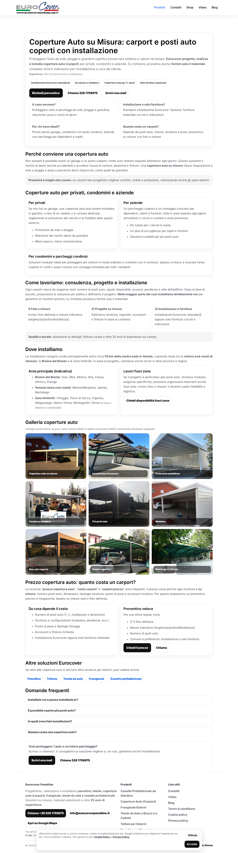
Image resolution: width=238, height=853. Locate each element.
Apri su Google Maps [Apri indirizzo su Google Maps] (42, 823)
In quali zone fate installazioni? (50, 721)
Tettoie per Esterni (133, 824)
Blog (171, 803)
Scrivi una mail (115, 93)
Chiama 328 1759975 (83, 93)
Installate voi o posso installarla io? (53, 699)
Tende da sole (73, 678)
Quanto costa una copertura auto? (52, 732)
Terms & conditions (181, 808)
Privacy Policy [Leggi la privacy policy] (121, 836)
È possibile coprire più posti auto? (52, 710)
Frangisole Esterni (133, 807)
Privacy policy (178, 820)
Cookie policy (177, 814)
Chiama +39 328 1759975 (46, 813)
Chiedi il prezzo (137, 647)
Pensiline (34, 678)
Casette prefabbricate (126, 678)
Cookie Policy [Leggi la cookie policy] (102, 836)
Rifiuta (192, 835)
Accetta (192, 844)
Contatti (173, 791)
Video (172, 797)
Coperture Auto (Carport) (138, 801)
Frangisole (96, 678)
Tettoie (52, 678)
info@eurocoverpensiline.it (90, 813)
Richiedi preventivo (46, 93)
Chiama (161, 647)
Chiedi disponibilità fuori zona (147, 400)
